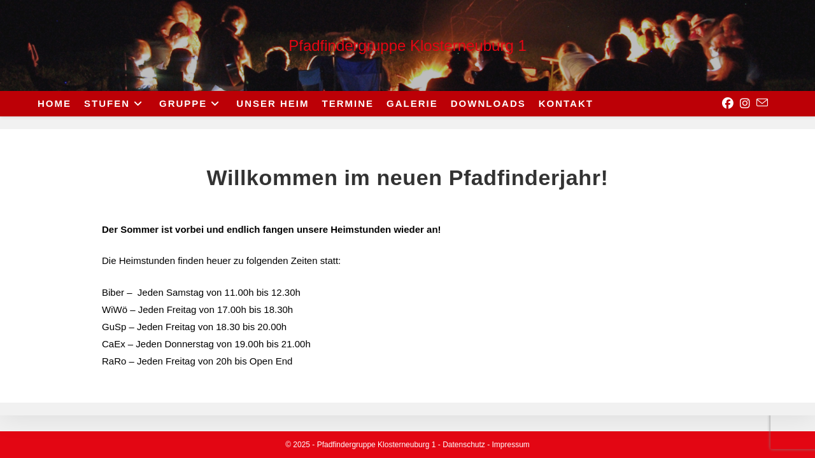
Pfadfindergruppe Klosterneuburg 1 (407, 45)
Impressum (511, 444)
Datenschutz (464, 444)
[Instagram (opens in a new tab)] (745, 103)
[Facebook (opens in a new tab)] (728, 103)
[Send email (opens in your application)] (762, 103)
